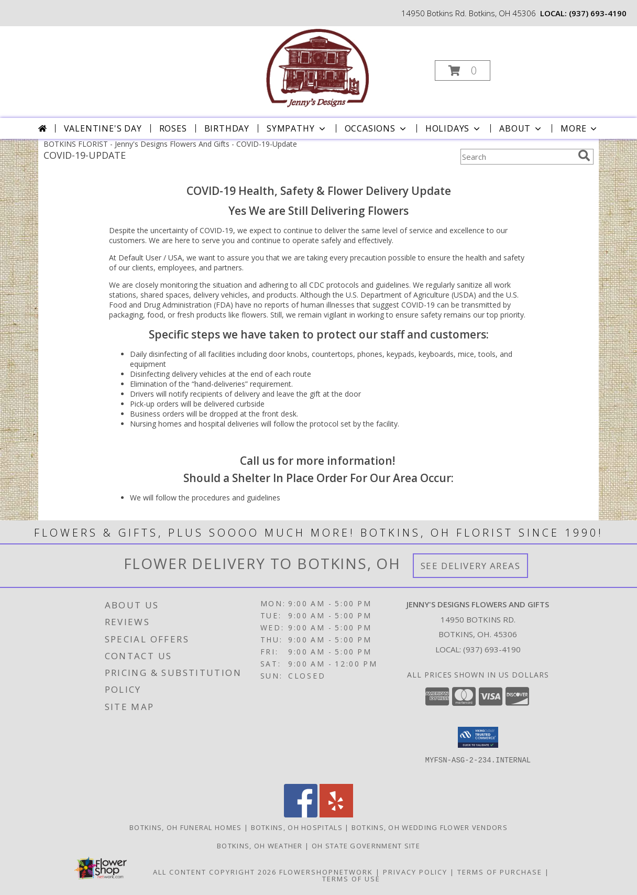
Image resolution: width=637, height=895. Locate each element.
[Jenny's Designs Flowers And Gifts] (317, 67)
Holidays (453, 128)
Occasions (376, 128)
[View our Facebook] (300, 815)
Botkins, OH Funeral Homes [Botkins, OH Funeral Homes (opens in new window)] (185, 827)
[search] (584, 155)
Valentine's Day (103, 128)
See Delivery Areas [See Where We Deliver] (471, 566)
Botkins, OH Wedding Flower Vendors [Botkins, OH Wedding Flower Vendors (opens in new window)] (430, 827)
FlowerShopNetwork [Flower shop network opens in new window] (326, 872)
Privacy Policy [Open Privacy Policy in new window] (415, 872)
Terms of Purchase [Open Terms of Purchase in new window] (499, 872)
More (580, 128)
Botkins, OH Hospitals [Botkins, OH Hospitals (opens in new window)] (297, 827)
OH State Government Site (366, 845)
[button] (462, 70)
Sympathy (297, 128)
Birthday (226, 128)
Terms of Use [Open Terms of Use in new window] (351, 878)
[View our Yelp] (336, 815)
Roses (173, 128)
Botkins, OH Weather (260, 845)
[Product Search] (517, 156)
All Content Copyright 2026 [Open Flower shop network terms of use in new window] (215, 872)
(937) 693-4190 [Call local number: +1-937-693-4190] (598, 13)
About (521, 128)
